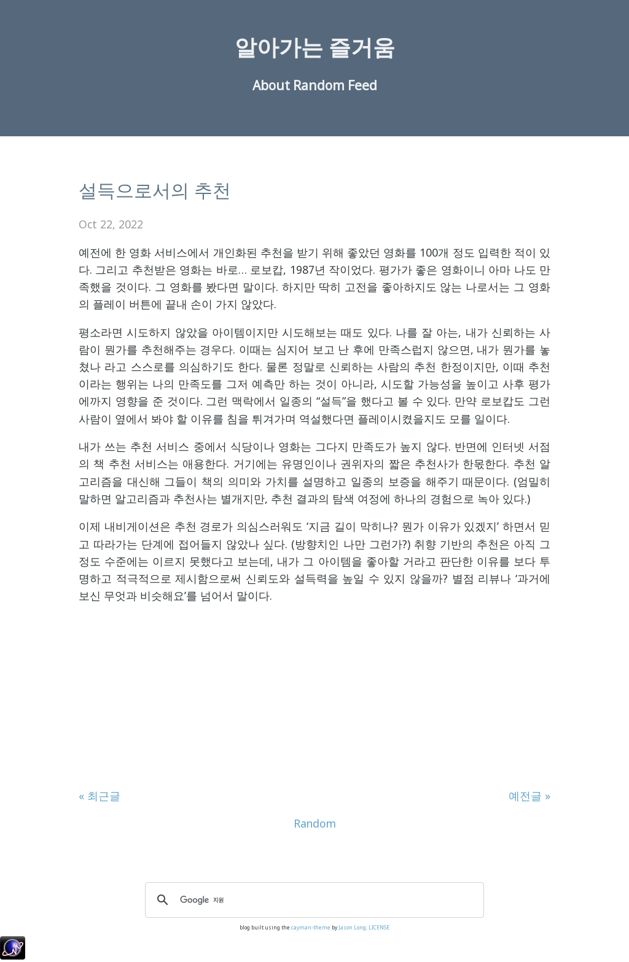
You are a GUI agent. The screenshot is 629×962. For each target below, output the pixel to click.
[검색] (312, 900)
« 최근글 (99, 795)
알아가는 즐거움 (315, 47)
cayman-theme (310, 927)
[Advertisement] (314, 701)
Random (319, 85)
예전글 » (529, 795)
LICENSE (379, 927)
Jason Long (352, 927)
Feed (362, 85)
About (271, 85)
